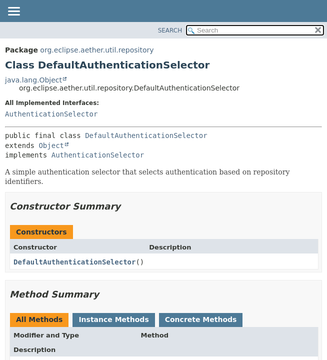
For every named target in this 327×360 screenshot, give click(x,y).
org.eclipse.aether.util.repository (97, 50)
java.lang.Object (33, 80)
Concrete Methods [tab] (201, 320)
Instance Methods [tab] (113, 320)
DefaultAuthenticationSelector (146, 136)
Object (51, 146)
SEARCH (170, 30)
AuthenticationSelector (51, 114)
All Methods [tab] (39, 320)
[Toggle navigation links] (13, 12)
